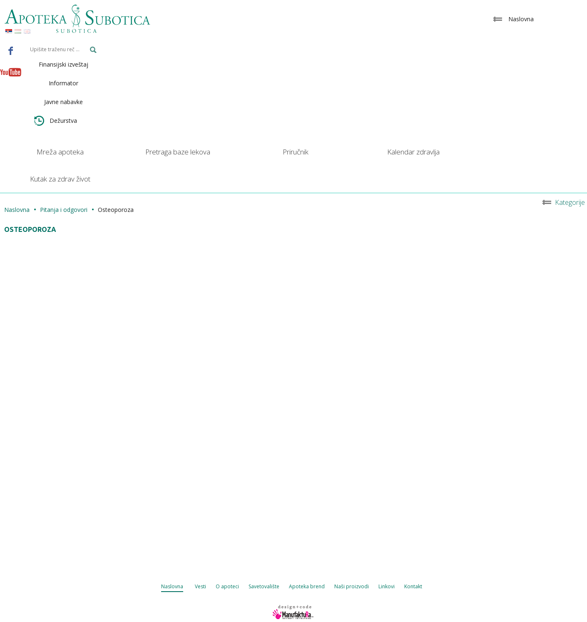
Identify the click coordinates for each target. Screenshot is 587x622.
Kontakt (413, 586)
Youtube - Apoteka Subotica (11, 72)
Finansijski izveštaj (63, 64)
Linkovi (386, 586)
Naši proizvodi (351, 586)
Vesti (200, 586)
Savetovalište (264, 586)
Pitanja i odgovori (63, 210)
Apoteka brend (307, 586)
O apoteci (227, 586)
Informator (63, 83)
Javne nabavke (63, 102)
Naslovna (17, 210)
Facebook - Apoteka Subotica (11, 50)
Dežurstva (55, 120)
